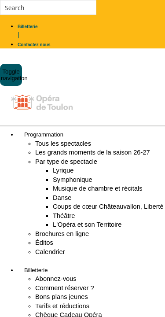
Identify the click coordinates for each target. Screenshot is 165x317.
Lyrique (63, 170)
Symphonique (72, 179)
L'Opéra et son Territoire (87, 224)
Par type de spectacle (66, 161)
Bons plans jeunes (61, 296)
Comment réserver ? (64, 287)
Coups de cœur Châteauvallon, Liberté (108, 206)
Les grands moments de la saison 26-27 (92, 152)
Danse (62, 197)
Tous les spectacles (63, 143)
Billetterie (36, 270)
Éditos (44, 242)
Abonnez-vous (56, 278)
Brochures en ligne (62, 233)
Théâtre (64, 215)
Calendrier (50, 251)
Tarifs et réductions (62, 306)
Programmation (43, 134)
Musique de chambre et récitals (98, 188)
